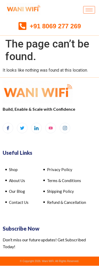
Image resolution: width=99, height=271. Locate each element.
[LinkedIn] (36, 128)
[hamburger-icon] (89, 10)
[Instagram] (65, 128)
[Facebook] (8, 128)
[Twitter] (22, 128)
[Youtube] (50, 128)
